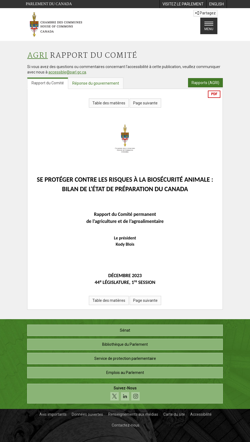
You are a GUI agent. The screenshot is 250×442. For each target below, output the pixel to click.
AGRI (37, 56)
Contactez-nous (125, 425)
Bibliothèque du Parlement (125, 344)
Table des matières (108, 103)
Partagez (205, 13)
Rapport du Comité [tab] (48, 83)
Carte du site (174, 414)
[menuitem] (183, 4)
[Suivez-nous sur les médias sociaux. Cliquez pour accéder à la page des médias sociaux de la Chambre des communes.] (125, 393)
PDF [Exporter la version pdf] (214, 94)
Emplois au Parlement (125, 372)
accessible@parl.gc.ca (67, 72)
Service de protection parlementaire (125, 358)
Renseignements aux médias (133, 414)
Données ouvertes (87, 414)
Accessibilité (201, 414)
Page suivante (145, 103)
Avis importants (53, 414)
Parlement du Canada (49, 4)
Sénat (125, 330)
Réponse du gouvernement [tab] (95, 83)
